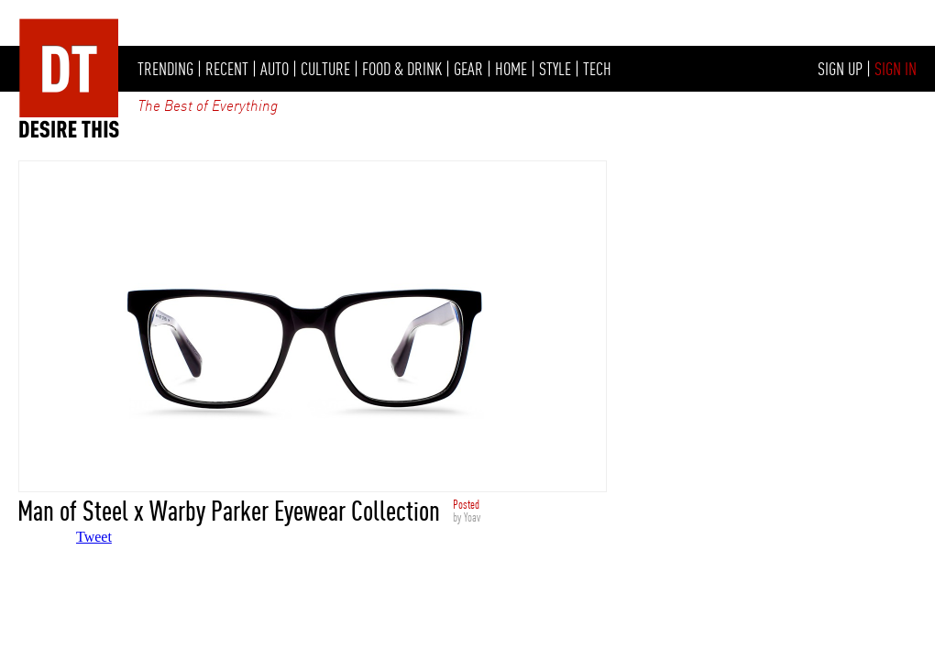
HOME (511, 69)
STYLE (555, 69)
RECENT (226, 69)
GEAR (468, 69)
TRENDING (165, 69)
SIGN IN (895, 69)
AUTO (274, 69)
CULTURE (325, 69)
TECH (597, 69)
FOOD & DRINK (402, 69)
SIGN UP (840, 69)
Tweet (94, 536)
